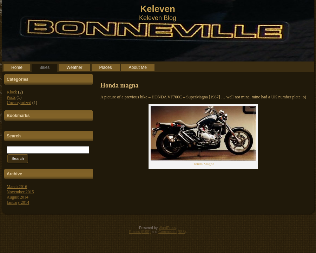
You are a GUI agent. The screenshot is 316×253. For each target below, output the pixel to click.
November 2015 (20, 191)
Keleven (157, 9)
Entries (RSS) (140, 232)
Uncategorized (19, 102)
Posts (11, 97)
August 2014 (17, 197)
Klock (12, 92)
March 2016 (17, 186)
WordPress (167, 228)
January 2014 (18, 202)
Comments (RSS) (172, 232)
